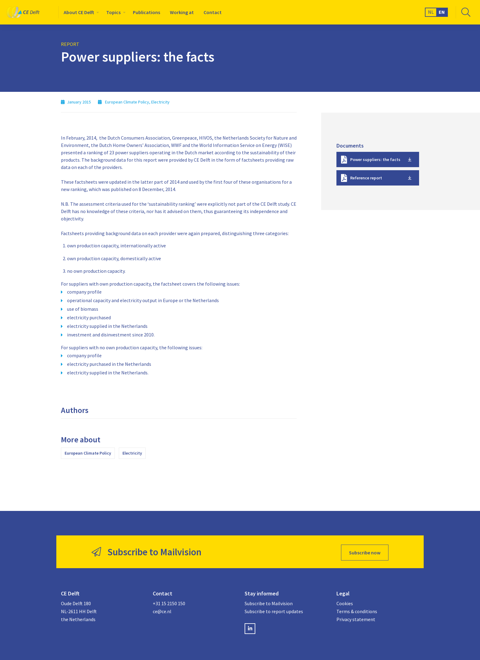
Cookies (344, 602)
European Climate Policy (88, 453)
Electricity (132, 453)
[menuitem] (80, 12)
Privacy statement (355, 618)
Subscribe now (365, 551)
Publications (146, 12)
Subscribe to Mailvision (269, 602)
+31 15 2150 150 (169, 602)
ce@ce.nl (162, 610)
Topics (113, 12)
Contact (213, 12)
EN (442, 12)
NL (431, 12)
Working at (182, 12)
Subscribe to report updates (274, 610)
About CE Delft (79, 12)
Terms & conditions (356, 610)
